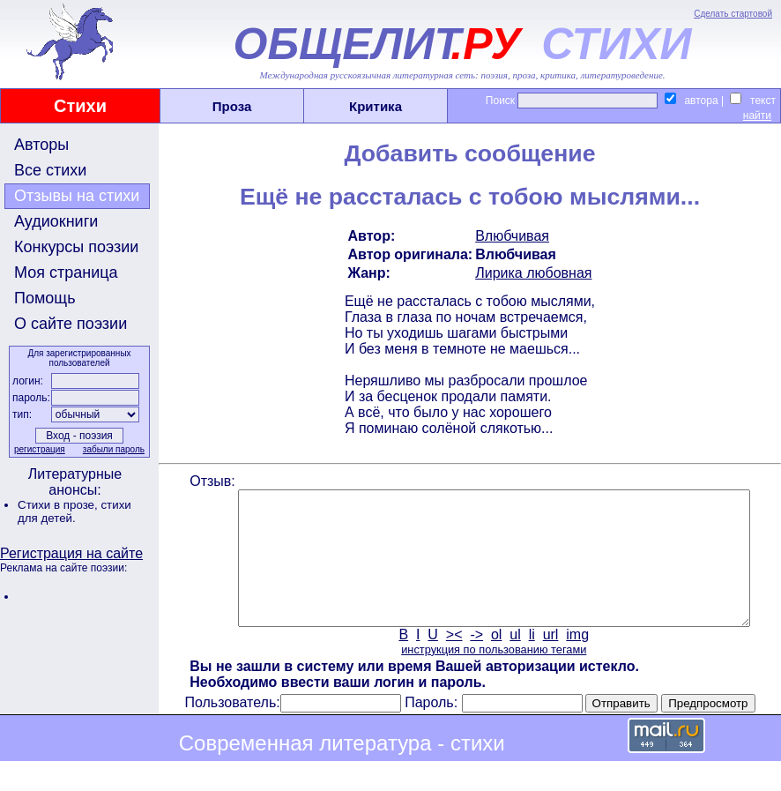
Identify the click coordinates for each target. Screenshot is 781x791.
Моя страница (66, 272)
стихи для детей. (74, 511)
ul (514, 660)
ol (494, 660)
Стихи (80, 106)
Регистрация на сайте (71, 553)
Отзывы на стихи (76, 196)
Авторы (41, 144)
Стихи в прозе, (59, 504)
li (530, 660)
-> (475, 660)
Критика (375, 106)
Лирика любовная (531, 272)
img (576, 660)
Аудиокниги (56, 221)
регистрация (37, 449)
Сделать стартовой (733, 14)
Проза (232, 106)
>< (452, 660)
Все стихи (50, 170)
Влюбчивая (510, 235)
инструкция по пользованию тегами (491, 676)
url (549, 660)
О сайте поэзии (70, 323)
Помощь (45, 298)
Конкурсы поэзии (76, 247)
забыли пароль (112, 449)
